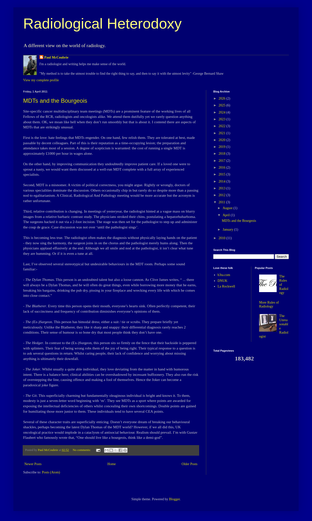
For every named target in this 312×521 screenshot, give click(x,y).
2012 (222, 195)
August (228, 208)
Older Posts (189, 464)
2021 (222, 133)
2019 (222, 147)
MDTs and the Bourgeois (55, 100)
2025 (222, 105)
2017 (222, 161)
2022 (222, 126)
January (228, 229)
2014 (222, 181)
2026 (222, 98)
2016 (222, 167)
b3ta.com (224, 275)
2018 (222, 153)
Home (111, 464)
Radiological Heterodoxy (102, 23)
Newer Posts (32, 464)
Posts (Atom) (51, 472)
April (227, 215)
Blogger (174, 499)
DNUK (222, 281)
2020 (222, 140)
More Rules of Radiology (269, 304)
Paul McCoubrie (56, 57)
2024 (222, 112)
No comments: (82, 450)
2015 (222, 174)
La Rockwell (226, 286)
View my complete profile (41, 80)
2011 (222, 202)
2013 (222, 188)
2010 (222, 238)
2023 (222, 119)
